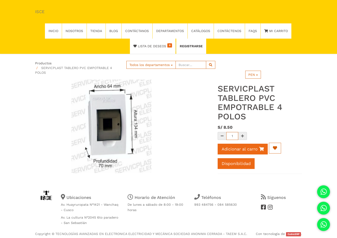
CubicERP (294, 234)
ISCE (39, 11)
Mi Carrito (276, 31)
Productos (43, 63)
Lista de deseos (152, 45)
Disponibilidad (236, 163)
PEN (253, 75)
